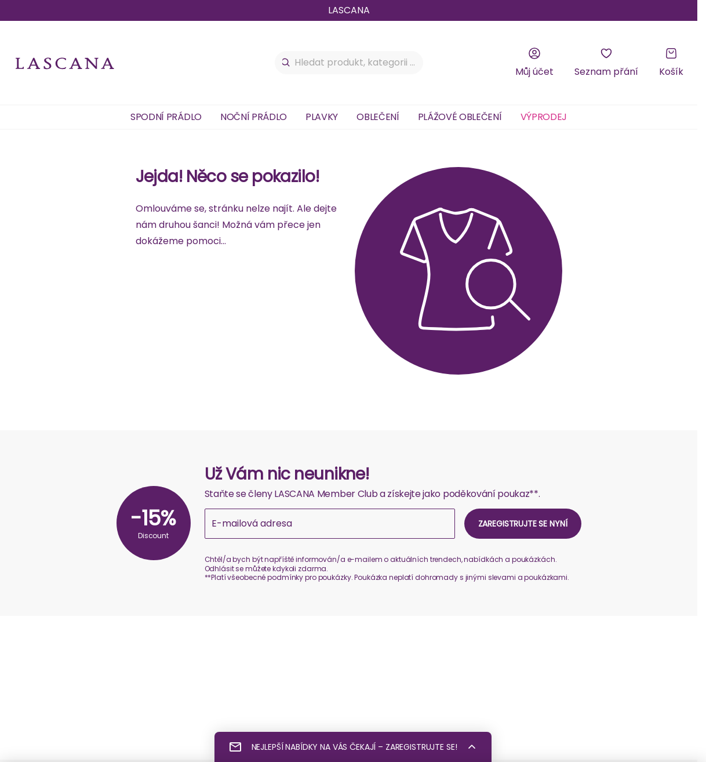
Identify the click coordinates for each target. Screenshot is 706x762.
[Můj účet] (534, 63)
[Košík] (671, 63)
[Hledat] (286, 62)
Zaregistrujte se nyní (522, 523)
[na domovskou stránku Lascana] (65, 63)
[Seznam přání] (606, 63)
